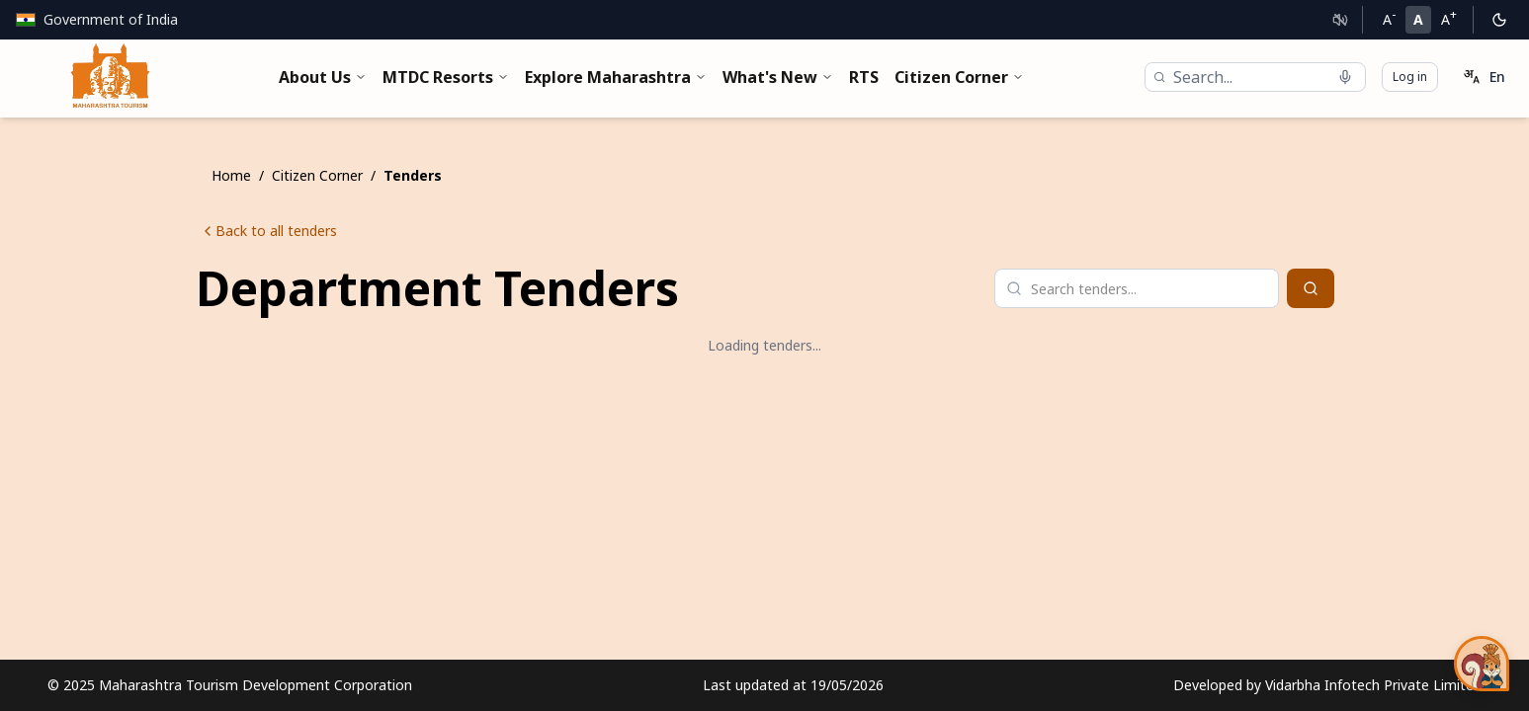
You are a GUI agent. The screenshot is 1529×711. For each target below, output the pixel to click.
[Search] (1310, 288)
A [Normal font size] (1418, 19)
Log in (1410, 76)
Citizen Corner (959, 77)
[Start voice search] (1345, 77)
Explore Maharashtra (616, 77)
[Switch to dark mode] (1499, 20)
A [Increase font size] (1449, 17)
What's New (777, 77)
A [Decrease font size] (1389, 17)
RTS (864, 77)
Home (231, 175)
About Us (323, 77)
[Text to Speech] (1340, 20)
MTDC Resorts (445, 77)
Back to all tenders (268, 230)
